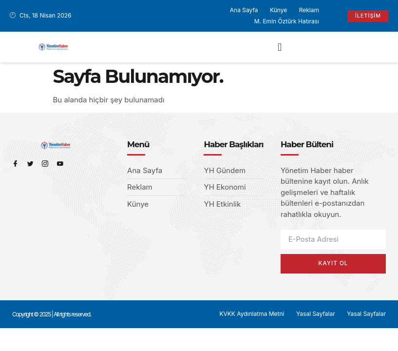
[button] (279, 47)
